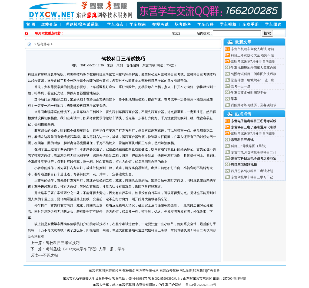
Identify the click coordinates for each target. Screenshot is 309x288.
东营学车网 (55, 224)
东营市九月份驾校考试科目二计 (253, 152)
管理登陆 (239, 278)
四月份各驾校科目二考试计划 (252, 171)
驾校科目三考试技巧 (63, 243)
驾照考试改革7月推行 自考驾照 (253, 61)
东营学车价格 (149, 271)
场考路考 (43, 44)
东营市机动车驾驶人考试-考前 (252, 49)
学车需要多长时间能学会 (249, 93)
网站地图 (186, 271)
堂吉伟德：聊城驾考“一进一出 (252, 80)
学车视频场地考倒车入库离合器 (253, 68)
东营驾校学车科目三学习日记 (252, 177)
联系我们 (199, 271)
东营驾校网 (113, 271)
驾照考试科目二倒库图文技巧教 (253, 74)
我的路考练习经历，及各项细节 (253, 105)
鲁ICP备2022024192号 (201, 285)
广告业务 (213, 271)
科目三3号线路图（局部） (249, 146)
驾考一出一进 (240, 86)
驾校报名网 (130, 271)
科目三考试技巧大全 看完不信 (252, 55)
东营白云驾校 (169, 271)
